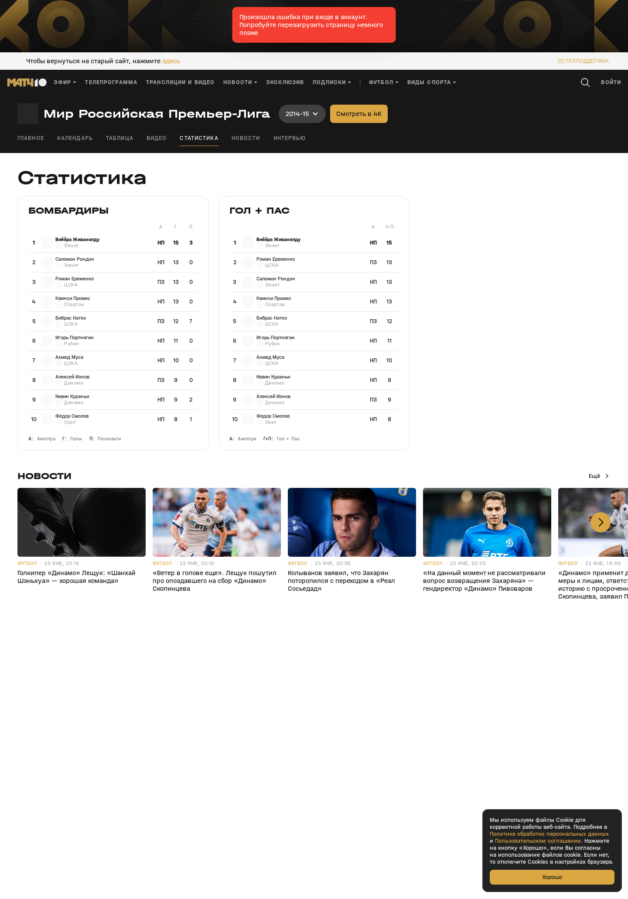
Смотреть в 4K (359, 113)
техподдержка (587, 61)
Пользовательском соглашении (538, 841)
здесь (171, 61)
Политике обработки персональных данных (549, 834)
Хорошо (552, 877)
